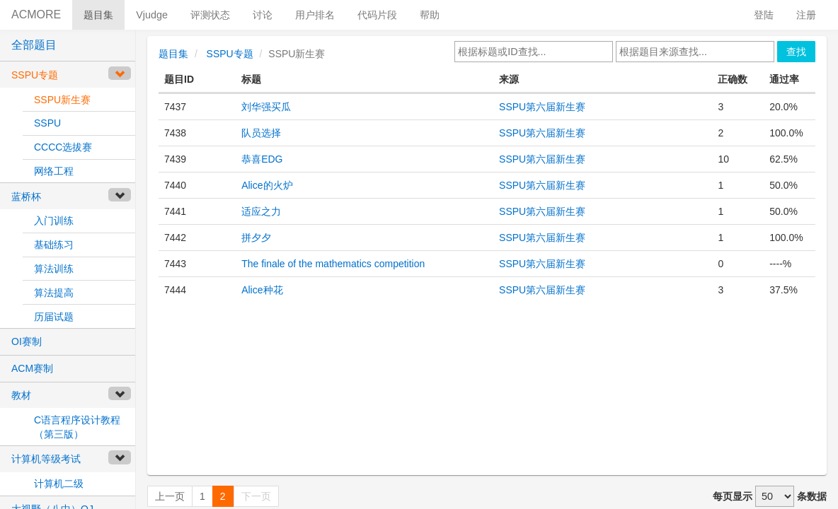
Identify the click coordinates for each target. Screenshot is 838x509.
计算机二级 (59, 483)
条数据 (812, 496)
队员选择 (261, 133)
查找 (796, 51)
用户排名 (315, 15)
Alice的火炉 (266, 185)
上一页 (170, 496)
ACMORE (36, 14)
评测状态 (210, 15)
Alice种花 (261, 290)
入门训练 (54, 220)
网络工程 (54, 171)
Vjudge (152, 15)
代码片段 (377, 15)
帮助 (430, 15)
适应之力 (261, 211)
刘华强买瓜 (266, 106)
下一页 (256, 496)
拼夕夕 (256, 237)
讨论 (262, 15)
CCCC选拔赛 (63, 147)
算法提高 (54, 292)
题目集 (98, 15)
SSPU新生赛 (62, 99)
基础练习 (54, 244)
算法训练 (54, 268)
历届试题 (54, 316)
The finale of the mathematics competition (333, 263)
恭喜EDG (261, 159)
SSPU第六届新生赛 (542, 106)
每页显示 (732, 496)
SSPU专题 (230, 53)
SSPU (47, 123)
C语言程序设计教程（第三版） (77, 427)
